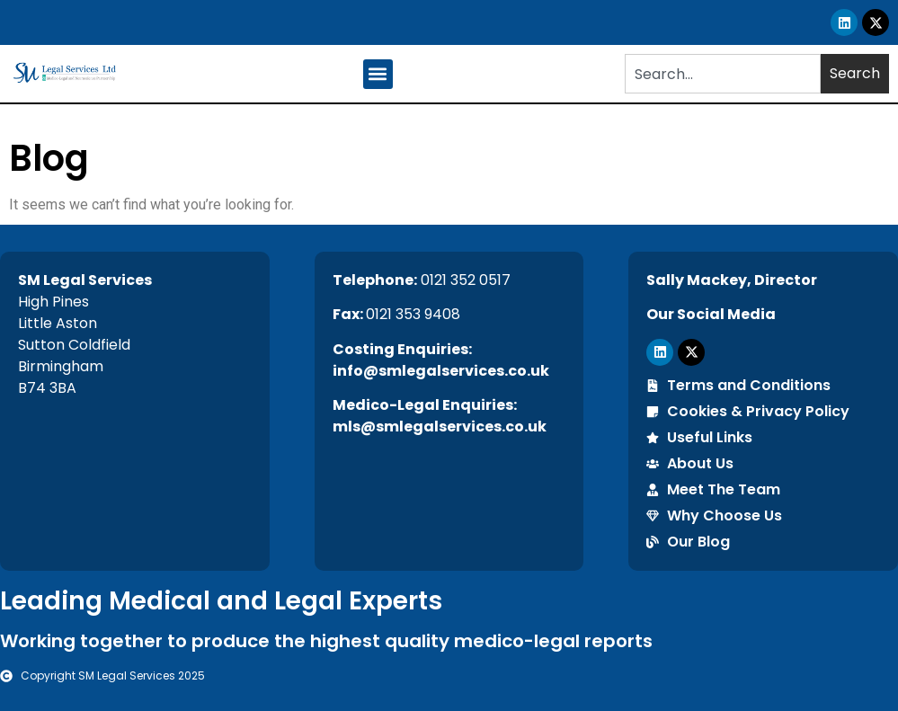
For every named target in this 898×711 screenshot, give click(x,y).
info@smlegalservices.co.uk (441, 370)
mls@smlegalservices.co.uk (440, 426)
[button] (378, 74)
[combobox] (723, 73)
